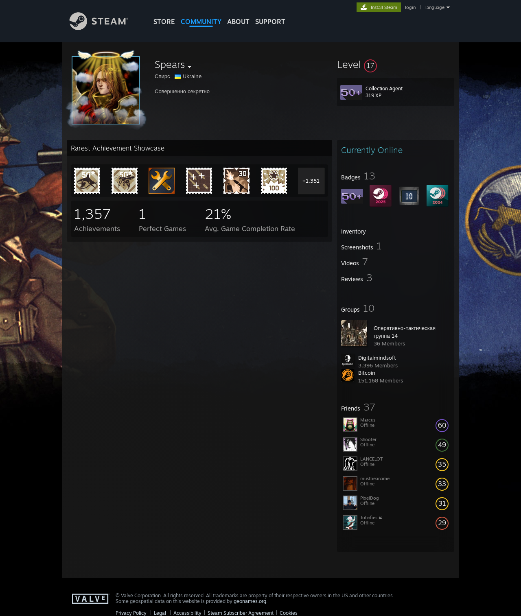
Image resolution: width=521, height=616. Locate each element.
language (434, 7)
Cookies (289, 613)
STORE (164, 21)
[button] (395, 64)
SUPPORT (270, 21)
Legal (160, 613)
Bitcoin (366, 372)
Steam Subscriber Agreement (241, 613)
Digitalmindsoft (377, 357)
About (238, 21)
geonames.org (250, 601)
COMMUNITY (201, 21)
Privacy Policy (131, 613)
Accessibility (187, 613)
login (410, 7)
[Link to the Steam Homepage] (105, 27)
